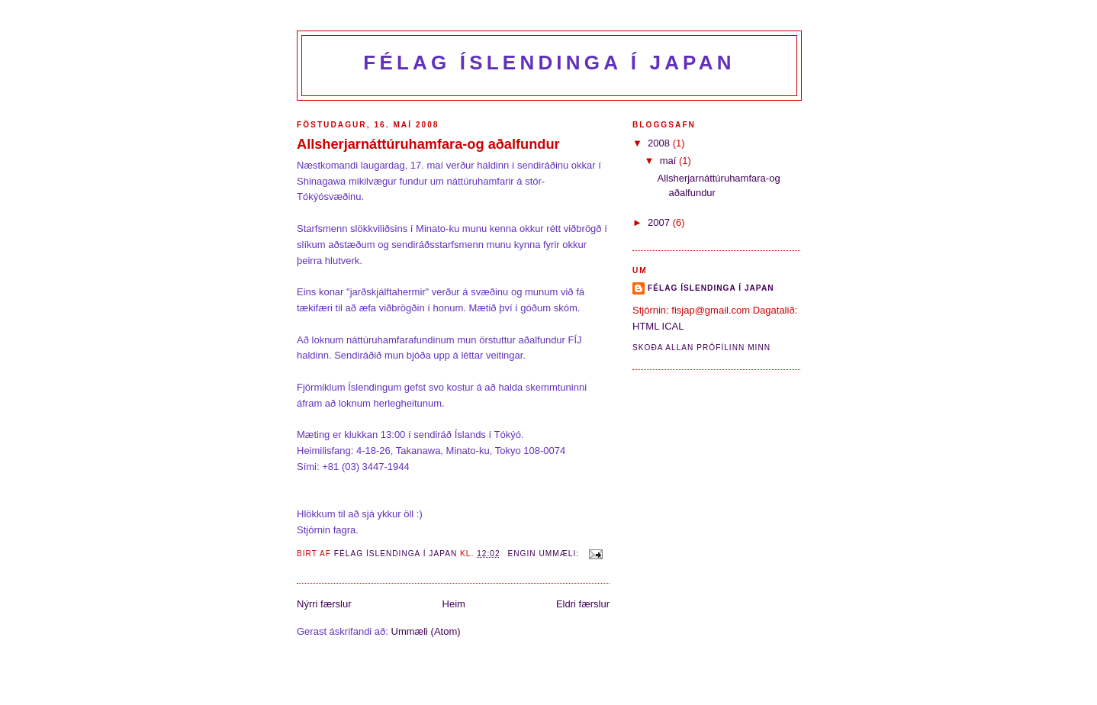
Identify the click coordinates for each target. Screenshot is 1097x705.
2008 (660, 143)
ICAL (673, 326)
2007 (660, 222)
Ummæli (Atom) (426, 631)
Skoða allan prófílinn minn (701, 347)
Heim (453, 604)
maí (669, 160)
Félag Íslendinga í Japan (549, 62)
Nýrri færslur (324, 604)
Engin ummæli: (545, 553)
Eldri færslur (583, 604)
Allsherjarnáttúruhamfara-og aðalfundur (428, 144)
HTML (645, 326)
